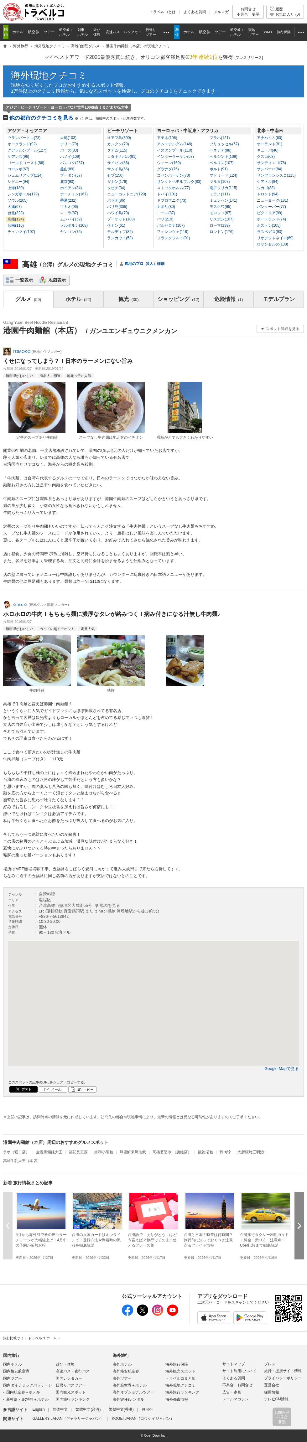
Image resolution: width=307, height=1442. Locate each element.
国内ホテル (12, 1364)
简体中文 (60, 1409)
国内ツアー (12, 1378)
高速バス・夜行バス (73, 1371)
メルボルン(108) (74, 225)
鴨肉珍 (225, 1152)
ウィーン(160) (169, 163)
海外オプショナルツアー (133, 1392)
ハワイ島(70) (118, 213)
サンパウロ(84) (269, 169)
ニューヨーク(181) (272, 200)
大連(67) (15, 206)
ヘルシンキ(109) (223, 156)
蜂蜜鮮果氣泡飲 (133, 1152)
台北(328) (16, 213)
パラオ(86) (116, 200)
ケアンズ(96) (18, 156)
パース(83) (69, 150)
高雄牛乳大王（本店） (22, 1161)
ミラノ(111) (220, 194)
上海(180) (16, 188)
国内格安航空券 (16, 1371)
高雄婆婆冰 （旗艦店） (172, 1152)
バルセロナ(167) (171, 225)
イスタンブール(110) (174, 150)
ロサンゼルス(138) (272, 244)
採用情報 (271, 1392)
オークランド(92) (22, 144)
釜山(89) (67, 169)
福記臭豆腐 (78, 1152)
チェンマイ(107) (21, 232)
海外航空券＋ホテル (130, 1385)
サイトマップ (233, 1364)
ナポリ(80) (166, 206)
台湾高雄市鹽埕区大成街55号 (79, 905)
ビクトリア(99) (269, 213)
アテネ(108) (167, 138)
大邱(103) (68, 138)
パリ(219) (165, 219)
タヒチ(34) (116, 188)
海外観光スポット (180, 1371)
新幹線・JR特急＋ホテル (27, 1399)
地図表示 (57, 279)
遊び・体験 (65, 1364)
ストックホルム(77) (173, 188)
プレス (269, 1364)
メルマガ (221, 12)
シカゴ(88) (266, 188)
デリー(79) (69, 144)
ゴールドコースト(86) (26, 163)
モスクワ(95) (220, 206)
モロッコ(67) (220, 213)
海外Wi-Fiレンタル (128, 1399)
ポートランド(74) (271, 219)
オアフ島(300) (119, 138)
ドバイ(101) (167, 194)
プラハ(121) (220, 138)
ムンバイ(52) (71, 219)
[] (249, 57)
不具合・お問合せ (237, 1385)
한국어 (147, 1409)
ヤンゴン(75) (71, 232)
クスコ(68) (266, 156)
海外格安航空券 (126, 1371)
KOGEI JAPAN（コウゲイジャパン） (143, 1418)
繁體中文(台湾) (88, 1409)
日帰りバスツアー (71, 1385)
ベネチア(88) (220, 150)
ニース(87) (166, 213)
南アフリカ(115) (223, 188)
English (38, 1409)
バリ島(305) (117, 206)
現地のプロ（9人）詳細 (144, 263)
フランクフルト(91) (173, 238)
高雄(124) (16, 219)
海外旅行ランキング (182, 1392)
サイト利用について (239, 1371)
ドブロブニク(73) (171, 200)
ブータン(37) (71, 175)
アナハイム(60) (269, 138)
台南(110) (16, 225)
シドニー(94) (18, 181)
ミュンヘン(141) (223, 200)
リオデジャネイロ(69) (275, 238)
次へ (299, 1225)
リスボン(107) (221, 219)
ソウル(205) (18, 200)
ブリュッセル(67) (224, 144)
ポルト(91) (218, 169)
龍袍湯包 (205, 1152)
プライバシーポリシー (283, 1378)
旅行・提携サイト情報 (283, 1371)
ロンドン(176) (221, 232)
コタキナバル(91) (121, 156)
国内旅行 (11, 1355)
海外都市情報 (176, 1399)
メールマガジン (235, 1399)
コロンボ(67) (18, 169)
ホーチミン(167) (74, 194)
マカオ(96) (69, 206)
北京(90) (67, 181)
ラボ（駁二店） (16, 1152)
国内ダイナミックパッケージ (27, 1385)
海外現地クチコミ (49, 75)
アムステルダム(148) (174, 144)
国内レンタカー (69, 1378)
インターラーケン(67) (175, 156)
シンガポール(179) (23, 194)
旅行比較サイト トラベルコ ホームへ (31, 1338)
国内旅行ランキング (73, 1399)
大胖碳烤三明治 (250, 1152)
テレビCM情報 (276, 1399)
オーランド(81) (269, 144)
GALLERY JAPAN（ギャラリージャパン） (68, 1418)
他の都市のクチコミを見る (78, 118)
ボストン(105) (269, 225)
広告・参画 (231, 1392)
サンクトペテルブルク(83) (179, 181)
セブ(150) (115, 175)
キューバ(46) (267, 150)
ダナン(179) (117, 181)
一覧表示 (24, 279)
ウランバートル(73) (24, 138)
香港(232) (68, 200)
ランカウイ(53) (120, 238)
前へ (8, 1225)
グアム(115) (117, 150)
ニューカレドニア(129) (126, 194)
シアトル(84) (267, 181)
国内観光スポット (71, 1392)
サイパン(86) (118, 163)
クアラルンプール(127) (27, 150)
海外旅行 (121, 1355)
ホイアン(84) (71, 188)
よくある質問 (195, 12)
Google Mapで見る (281, 1068)
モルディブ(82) (120, 232)
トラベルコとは (162, 12)
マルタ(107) (220, 181)
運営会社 (271, 1385)
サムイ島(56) (118, 169)
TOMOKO (22, 351)
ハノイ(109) (70, 156)
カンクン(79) (118, 144)
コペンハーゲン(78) (173, 175)
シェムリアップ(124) (25, 175)
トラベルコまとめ (180, 1378)
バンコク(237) (72, 163)
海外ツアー (122, 1378)
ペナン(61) (116, 225)
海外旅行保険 (176, 1364)
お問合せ (248, 12)
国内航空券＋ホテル (23, 1392)
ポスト (26, 1089)
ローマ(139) (220, 225)
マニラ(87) (69, 213)
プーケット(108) (121, 219)
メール (56, 1089)
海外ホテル (122, 1364)
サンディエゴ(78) (271, 163)
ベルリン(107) (221, 163)
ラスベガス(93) (269, 232)
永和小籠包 (103, 1152)
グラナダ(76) (168, 169)
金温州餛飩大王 (49, 1152)
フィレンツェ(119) (172, 232)
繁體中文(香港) (121, 1409)
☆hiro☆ (20, 604)
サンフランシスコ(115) (276, 175)
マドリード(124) (223, 175)
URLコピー (85, 1090)
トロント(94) (267, 194)
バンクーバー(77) (271, 206)
